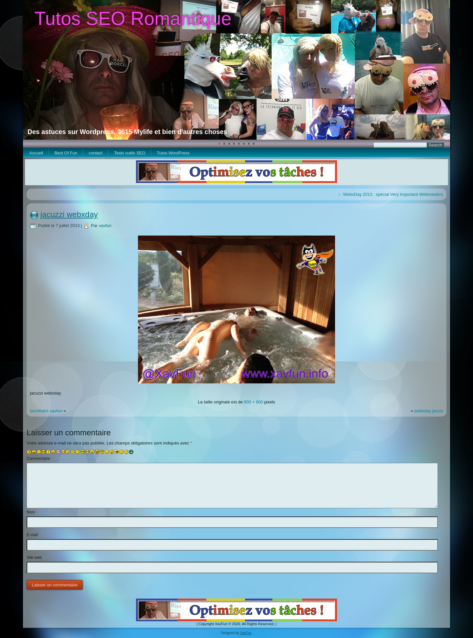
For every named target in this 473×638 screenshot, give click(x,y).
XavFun (245, 633)
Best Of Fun (66, 152)
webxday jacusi (428, 410)
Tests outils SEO (129, 152)
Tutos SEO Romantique (133, 18)
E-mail (33, 535)
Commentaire (40, 458)
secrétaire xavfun (46, 410)
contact (95, 152)
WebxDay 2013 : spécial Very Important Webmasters (390, 194)
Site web (34, 557)
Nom (32, 512)
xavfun (105, 225)
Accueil (36, 152)
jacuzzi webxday (69, 214)
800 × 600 (253, 401)
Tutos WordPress (173, 152)
